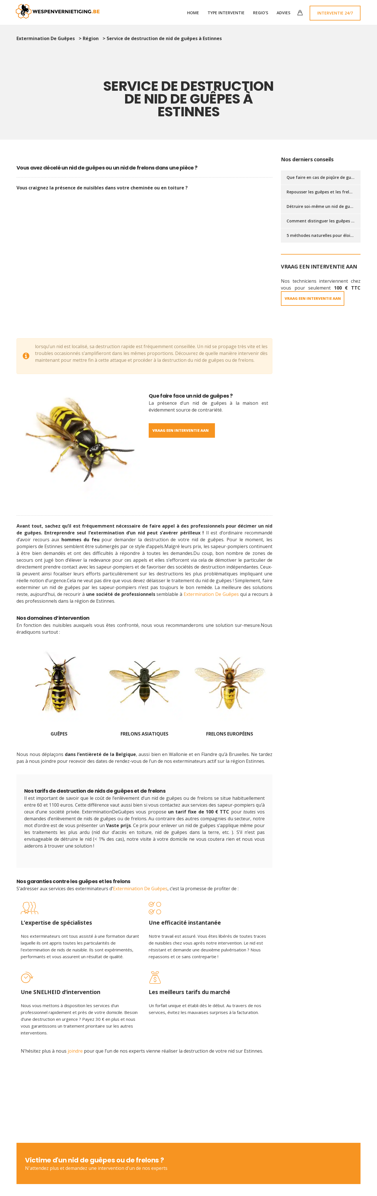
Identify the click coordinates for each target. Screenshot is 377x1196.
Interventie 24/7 (335, 13)
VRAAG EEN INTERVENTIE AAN (317, 298)
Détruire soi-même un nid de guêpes (323, 206)
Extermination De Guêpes (211, 594)
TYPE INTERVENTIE (226, 12)
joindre (76, 1052)
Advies (283, 12)
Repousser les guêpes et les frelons (321, 192)
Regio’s (260, 12)
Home (193, 12)
